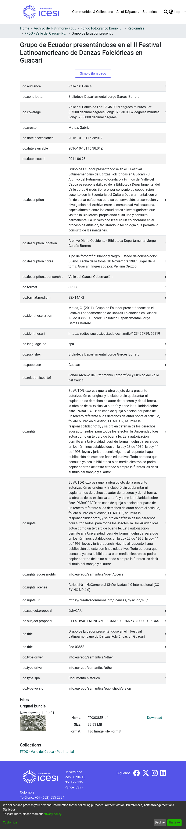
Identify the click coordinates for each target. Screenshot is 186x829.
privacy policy (52, 814)
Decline (160, 822)
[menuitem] (127, 12)
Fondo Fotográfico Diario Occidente (102, 28)
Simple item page (93, 73)
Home (24, 28)
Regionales (136, 28)
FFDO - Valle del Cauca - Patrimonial (46, 33)
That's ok (174, 822)
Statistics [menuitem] (150, 12)
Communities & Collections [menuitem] (92, 12)
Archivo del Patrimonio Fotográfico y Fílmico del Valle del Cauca (55, 28)
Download (154, 718)
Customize (10, 822)
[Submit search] (165, 11)
